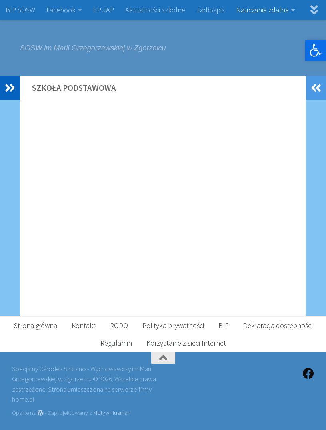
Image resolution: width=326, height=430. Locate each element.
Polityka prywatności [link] (173, 325)
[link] (315, 50)
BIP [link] (223, 325)
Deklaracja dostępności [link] (277, 325)
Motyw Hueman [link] (112, 412)
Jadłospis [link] (210, 9)
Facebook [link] (61, 9)
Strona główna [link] (35, 325)
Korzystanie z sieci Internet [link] (186, 343)
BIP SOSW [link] (20, 9)
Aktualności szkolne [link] (155, 9)
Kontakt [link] (84, 325)
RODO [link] (119, 325)
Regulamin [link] (116, 343)
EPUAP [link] (103, 9)
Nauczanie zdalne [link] (262, 9)
